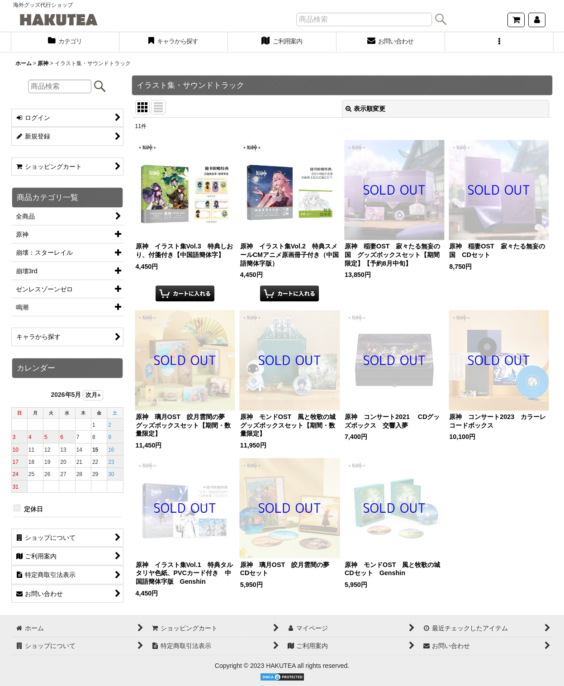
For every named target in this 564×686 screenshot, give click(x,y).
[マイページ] (536, 20)
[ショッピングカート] (516, 20)
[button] (499, 42)
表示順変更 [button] (365, 108)
